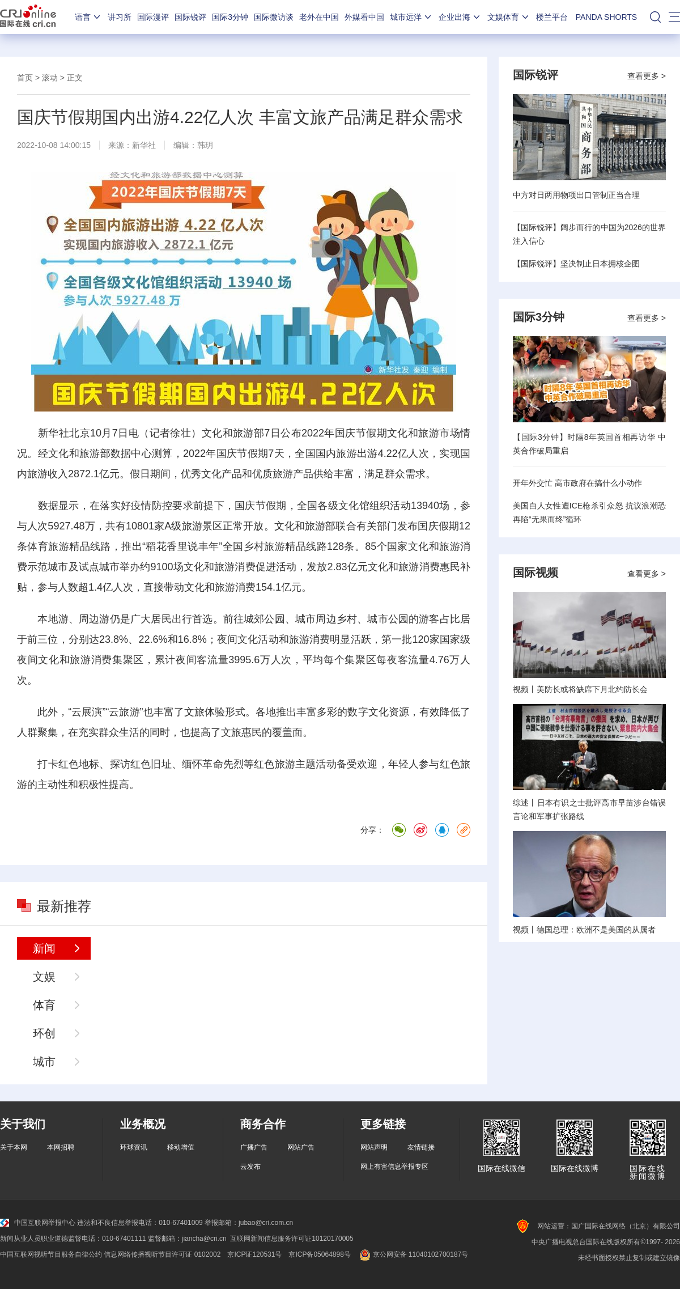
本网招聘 (60, 1147)
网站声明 (374, 1147)
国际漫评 (153, 17)
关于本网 (13, 1147)
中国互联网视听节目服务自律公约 (51, 1254)
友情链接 (421, 1147)
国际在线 (28, 17)
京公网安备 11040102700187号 (413, 1254)
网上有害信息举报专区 (394, 1167)
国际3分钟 (230, 17)
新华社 (144, 145)
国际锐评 (190, 17)
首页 (25, 77)
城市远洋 (411, 17)
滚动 (50, 77)
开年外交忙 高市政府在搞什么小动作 (577, 482)
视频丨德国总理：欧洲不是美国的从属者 (584, 929)
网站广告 (300, 1147)
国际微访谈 (274, 17)
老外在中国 (319, 17)
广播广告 (253, 1147)
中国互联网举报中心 (37, 1223)
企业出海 (460, 17)
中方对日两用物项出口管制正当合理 (576, 195)
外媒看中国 (364, 17)
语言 (88, 17)
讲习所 (119, 17)
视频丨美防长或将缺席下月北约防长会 (580, 689)
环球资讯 (133, 1147)
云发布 (250, 1167)
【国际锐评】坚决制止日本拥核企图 (576, 263)
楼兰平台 (552, 17)
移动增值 (180, 1147)
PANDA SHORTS (606, 17)
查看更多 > (646, 75)
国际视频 (535, 572)
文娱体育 (508, 17)
